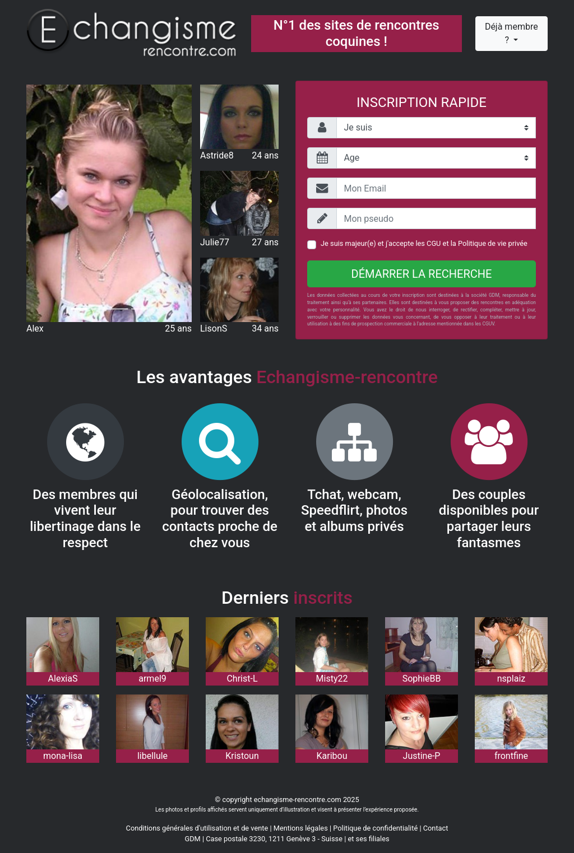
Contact (435, 828)
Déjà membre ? (511, 33)
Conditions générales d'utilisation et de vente (197, 828)
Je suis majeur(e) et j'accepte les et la (424, 243)
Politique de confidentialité (375, 828)
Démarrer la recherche (421, 274)
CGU (434, 243)
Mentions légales (301, 828)
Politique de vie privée (492, 243)
